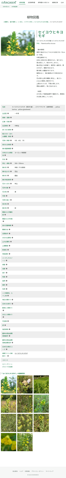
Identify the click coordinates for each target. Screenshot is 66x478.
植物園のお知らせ (43, 2)
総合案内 (15, 471)
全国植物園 (31, 2)
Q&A (62, 2)
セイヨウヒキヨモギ (21, 353)
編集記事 (55, 2)
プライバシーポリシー (37, 471)
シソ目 (20, 22)
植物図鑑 (22, 2)
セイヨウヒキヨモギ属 (41, 22)
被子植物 (12, 22)
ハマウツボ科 (28, 22)
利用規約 (27, 471)
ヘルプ (21, 471)
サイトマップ (49, 471)
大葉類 (6, 22)
